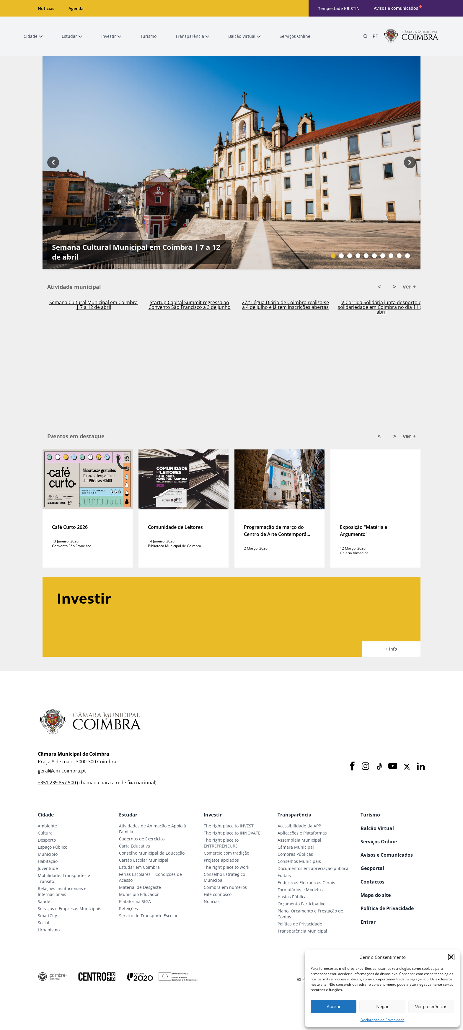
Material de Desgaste (140, 887)
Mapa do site (376, 895)
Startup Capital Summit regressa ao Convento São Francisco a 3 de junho (276, 304)
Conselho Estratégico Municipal (224, 877)
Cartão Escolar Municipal (143, 860)
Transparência (295, 814)
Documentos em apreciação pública (313, 868)
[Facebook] (352, 766)
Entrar (368, 922)
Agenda (76, 8)
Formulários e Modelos (300, 889)
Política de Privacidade (300, 924)
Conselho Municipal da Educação (152, 853)
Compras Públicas (295, 854)
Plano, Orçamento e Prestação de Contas (310, 914)
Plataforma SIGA (135, 901)
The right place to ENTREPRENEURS (221, 843)
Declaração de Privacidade (383, 1019)
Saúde (44, 901)
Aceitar (333, 1006)
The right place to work (226, 867)
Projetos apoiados (221, 860)
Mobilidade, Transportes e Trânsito (64, 878)
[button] (451, 957)
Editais (284, 875)
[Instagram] (365, 766)
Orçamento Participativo (301, 904)
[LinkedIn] (420, 766)
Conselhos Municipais (299, 861)
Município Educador (139, 894)
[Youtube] (392, 766)
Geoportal (372, 868)
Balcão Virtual (377, 828)
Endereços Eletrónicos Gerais (306, 882)
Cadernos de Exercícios (142, 839)
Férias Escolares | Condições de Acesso (150, 877)
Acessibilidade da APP (299, 826)
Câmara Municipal (296, 847)
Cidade (46, 814)
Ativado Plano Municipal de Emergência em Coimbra (84, 304)
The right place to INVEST (229, 826)
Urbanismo (49, 930)
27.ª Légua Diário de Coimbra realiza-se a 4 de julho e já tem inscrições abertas (372, 304)
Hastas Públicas (293, 896)
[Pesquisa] (365, 36)
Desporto (47, 840)
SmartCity (47, 915)
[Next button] (409, 162)
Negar (382, 1006)
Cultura (45, 833)
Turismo (370, 814)
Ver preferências (431, 1006)
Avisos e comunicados (396, 8)
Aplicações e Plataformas (302, 833)
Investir (213, 814)
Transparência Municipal (302, 931)
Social (43, 922)
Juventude (48, 868)
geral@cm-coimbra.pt (62, 770)
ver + (409, 286)
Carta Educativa (134, 846)
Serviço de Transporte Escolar (148, 915)
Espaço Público (52, 847)
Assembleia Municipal (299, 840)
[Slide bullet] (333, 255)
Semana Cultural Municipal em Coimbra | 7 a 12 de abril (136, 252)
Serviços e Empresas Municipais (69, 908)
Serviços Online (379, 841)
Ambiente (47, 826)
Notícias (46, 8)
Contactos (372, 882)
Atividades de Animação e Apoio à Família (152, 829)
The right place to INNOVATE (232, 833)
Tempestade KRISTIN (339, 8)
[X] (406, 766)
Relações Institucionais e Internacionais (62, 891)
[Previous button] (53, 162)
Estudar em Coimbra (139, 867)
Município (48, 854)
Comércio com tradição (226, 853)
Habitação (48, 861)
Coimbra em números (225, 887)
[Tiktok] (378, 766)
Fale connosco (217, 894)
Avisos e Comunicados (387, 855)
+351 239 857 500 (57, 782)
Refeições (128, 908)
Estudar (128, 814)
